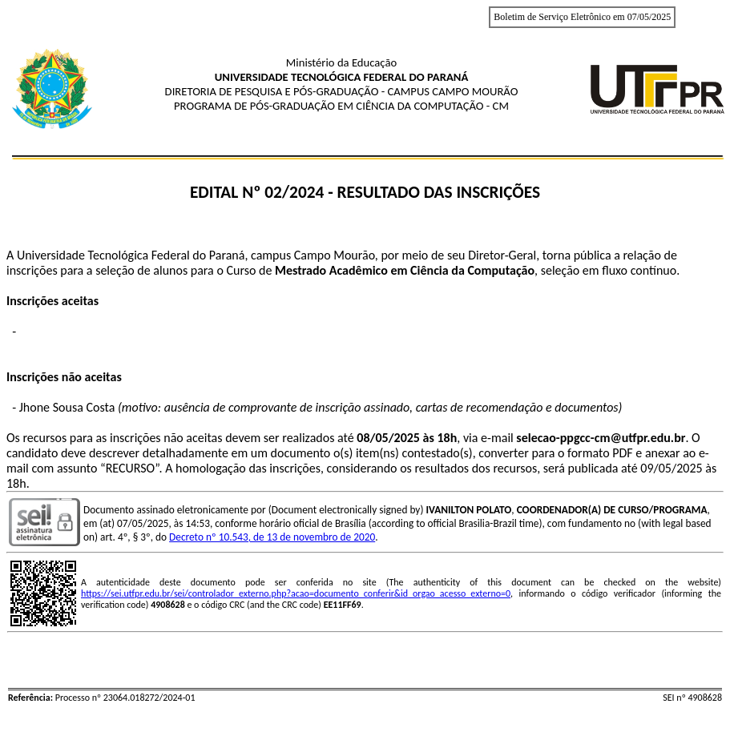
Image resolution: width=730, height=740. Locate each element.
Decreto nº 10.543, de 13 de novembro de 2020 (272, 537)
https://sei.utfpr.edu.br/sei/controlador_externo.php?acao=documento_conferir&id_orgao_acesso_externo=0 (295, 593)
